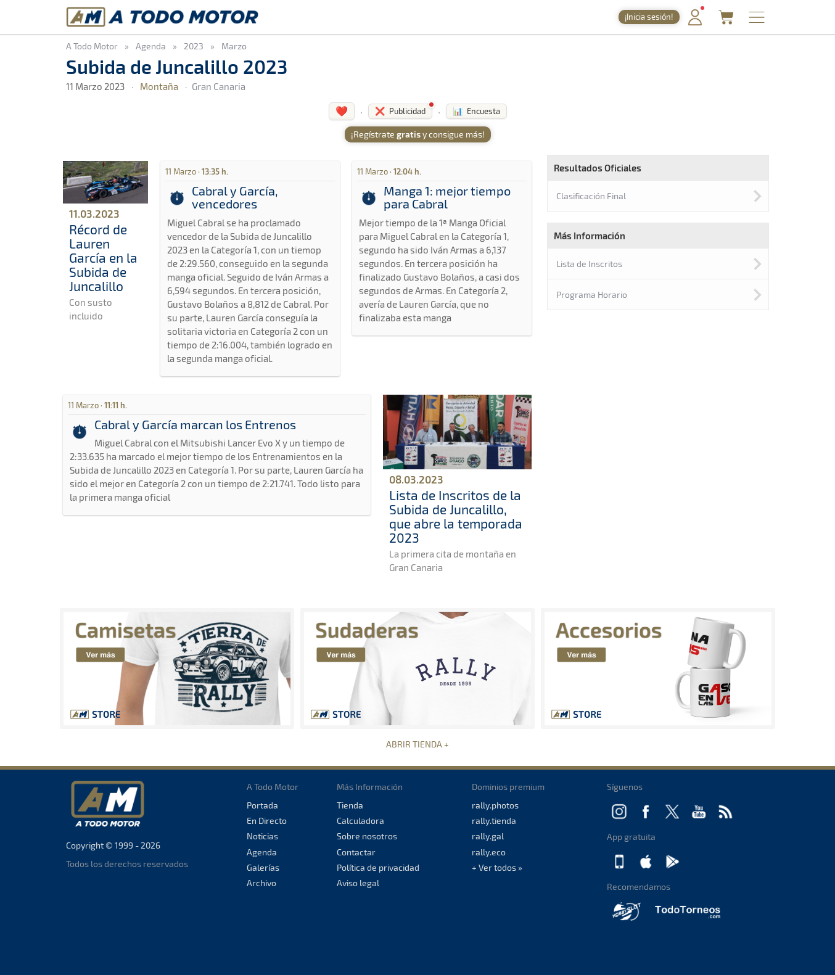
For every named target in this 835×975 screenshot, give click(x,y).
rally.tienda (494, 820)
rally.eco (489, 852)
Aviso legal (358, 883)
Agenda (262, 852)
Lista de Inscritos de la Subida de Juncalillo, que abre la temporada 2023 (455, 516)
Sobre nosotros (367, 836)
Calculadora (360, 820)
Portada (262, 805)
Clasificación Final (591, 196)
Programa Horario (591, 294)
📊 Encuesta (476, 111)
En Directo (267, 820)
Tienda (350, 805)
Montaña (159, 86)
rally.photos (495, 805)
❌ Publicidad (400, 111)
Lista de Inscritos (589, 263)
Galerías (263, 867)
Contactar (356, 852)
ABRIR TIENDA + (417, 744)
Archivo (261, 883)
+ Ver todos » (497, 867)
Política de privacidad (378, 867)
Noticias (262, 836)
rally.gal (488, 836)
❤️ (341, 111)
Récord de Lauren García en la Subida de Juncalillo (103, 257)
